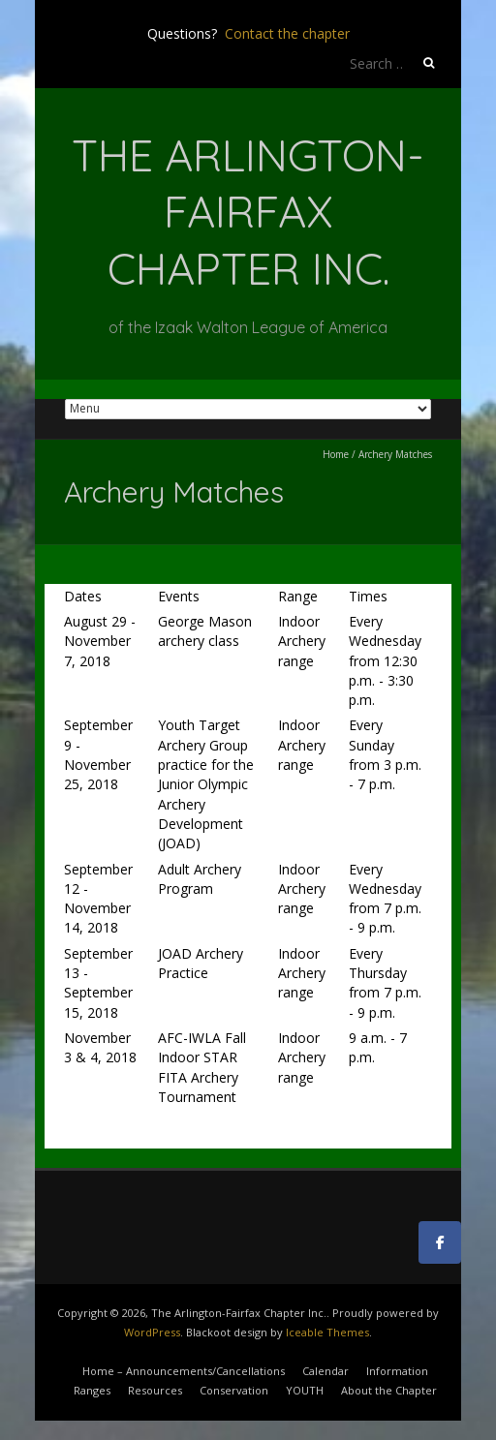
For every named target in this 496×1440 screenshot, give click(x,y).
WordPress (152, 1332)
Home (336, 454)
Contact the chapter (287, 33)
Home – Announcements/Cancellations (183, 1370)
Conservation (234, 1390)
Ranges (92, 1390)
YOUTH (305, 1390)
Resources (155, 1390)
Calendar (325, 1370)
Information (397, 1370)
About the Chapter (389, 1390)
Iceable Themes (327, 1332)
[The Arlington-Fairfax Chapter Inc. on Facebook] (439, 1242)
